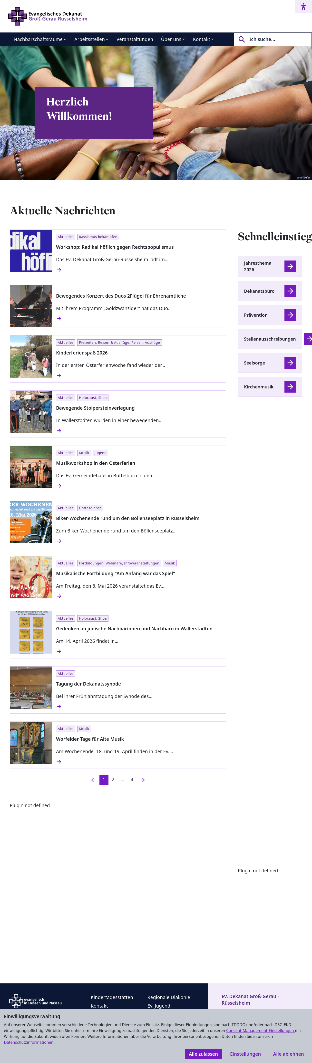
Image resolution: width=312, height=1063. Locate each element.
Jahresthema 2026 (258, 266)
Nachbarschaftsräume (38, 39)
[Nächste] (142, 780)
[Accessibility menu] (303, 6)
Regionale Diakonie (168, 997)
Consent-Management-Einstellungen (260, 1030)
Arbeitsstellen (89, 39)
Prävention (256, 315)
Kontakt (201, 39)
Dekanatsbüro (259, 291)
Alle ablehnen (288, 1054)
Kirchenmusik (258, 387)
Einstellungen (245, 1054)
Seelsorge (254, 363)
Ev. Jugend (158, 1006)
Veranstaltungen (135, 39)
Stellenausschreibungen (270, 339)
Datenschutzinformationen (29, 1042)
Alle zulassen (203, 1054)
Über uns (171, 39)
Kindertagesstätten (112, 997)
